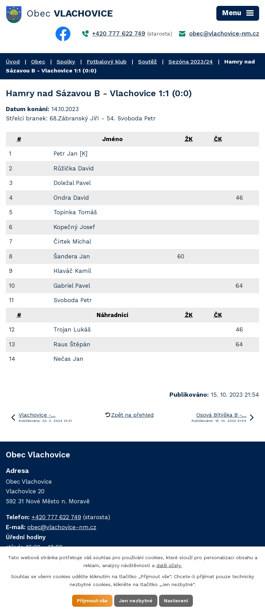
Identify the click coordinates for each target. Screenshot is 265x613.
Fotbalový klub (107, 61)
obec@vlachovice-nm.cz (224, 33)
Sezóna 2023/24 (190, 61)
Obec (38, 61)
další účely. (169, 565)
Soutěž (147, 61)
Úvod (13, 61)
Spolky (66, 61)
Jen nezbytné (136, 600)
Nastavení (176, 600)
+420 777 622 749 (118, 33)
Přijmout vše (92, 600)
